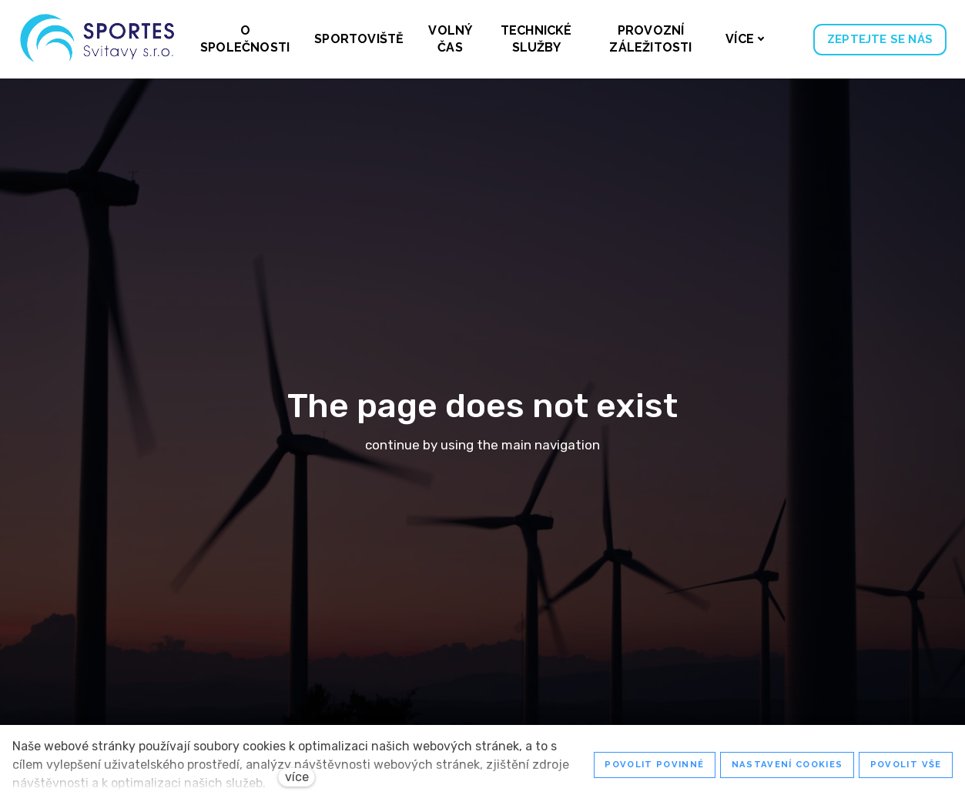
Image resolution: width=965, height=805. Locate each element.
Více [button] (745, 39)
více (297, 777)
